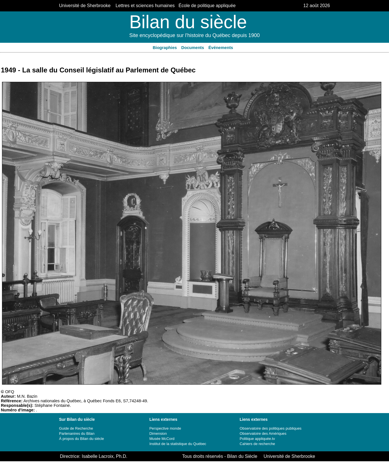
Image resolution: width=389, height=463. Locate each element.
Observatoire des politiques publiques (270, 428)
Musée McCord (162, 438)
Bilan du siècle (188, 22)
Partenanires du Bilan (76, 433)
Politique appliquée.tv (257, 438)
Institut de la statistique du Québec (177, 444)
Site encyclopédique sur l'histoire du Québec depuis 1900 (194, 35)
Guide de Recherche (76, 428)
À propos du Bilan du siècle (81, 438)
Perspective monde (165, 428)
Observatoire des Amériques (263, 433)
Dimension (158, 433)
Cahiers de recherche (257, 444)
